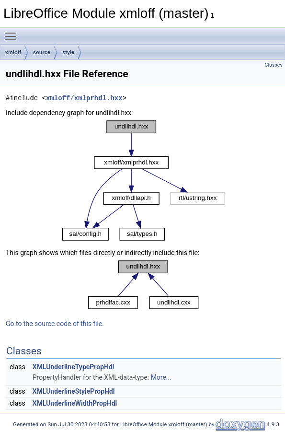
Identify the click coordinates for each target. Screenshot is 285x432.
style (68, 52)
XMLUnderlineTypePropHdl (73, 367)
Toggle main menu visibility (13, 32)
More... (161, 377)
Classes (274, 65)
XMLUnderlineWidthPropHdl (75, 403)
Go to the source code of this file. (55, 323)
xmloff (13, 52)
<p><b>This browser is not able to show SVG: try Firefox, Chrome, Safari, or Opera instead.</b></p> (144, 181)
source (41, 52)
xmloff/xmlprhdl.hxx (84, 98)
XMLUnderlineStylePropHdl (74, 391)
